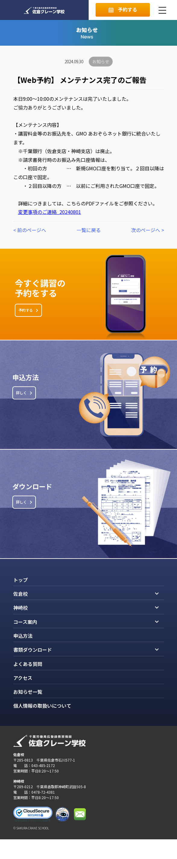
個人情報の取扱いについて (42, 706)
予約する (123, 9)
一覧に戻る (89, 230)
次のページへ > (147, 230)
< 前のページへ (29, 230)
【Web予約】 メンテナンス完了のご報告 (80, 80)
